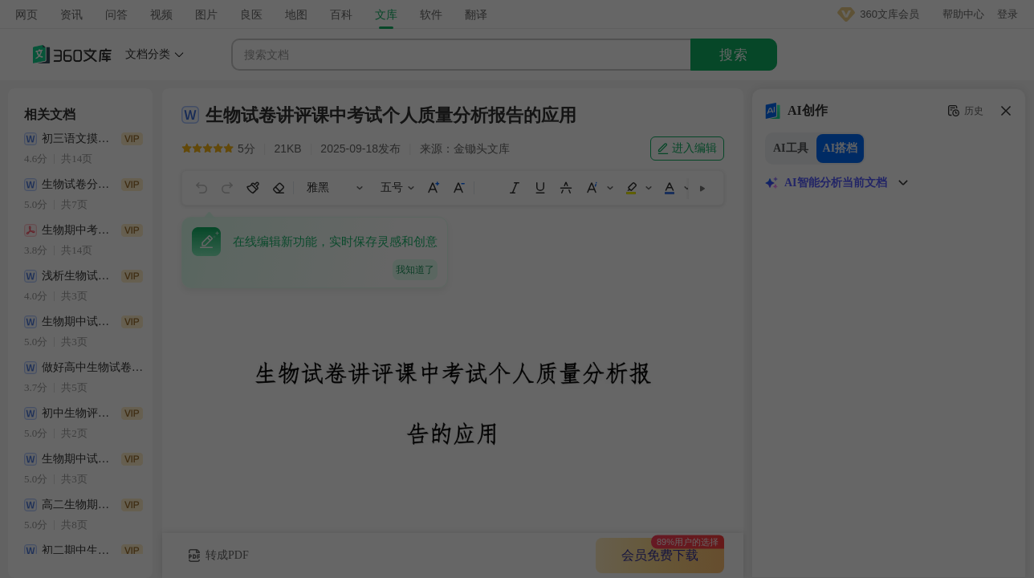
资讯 (71, 14)
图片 (206, 14)
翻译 (476, 14)
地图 (296, 14)
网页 (26, 14)
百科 (341, 14)
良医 (251, 14)
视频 (161, 14)
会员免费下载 (659, 555)
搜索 (733, 55)
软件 (431, 14)
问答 (116, 14)
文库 (386, 14)
